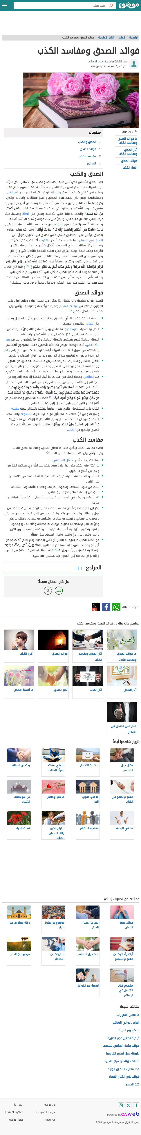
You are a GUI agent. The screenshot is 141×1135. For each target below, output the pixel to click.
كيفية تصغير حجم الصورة (123, 1038)
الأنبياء (59, 224)
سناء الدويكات (96, 61)
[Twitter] (128, 1105)
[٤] (11, 282)
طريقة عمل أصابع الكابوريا (122, 1053)
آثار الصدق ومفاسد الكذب (128, 152)
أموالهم (12, 192)
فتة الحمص (132, 1084)
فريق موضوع (16, 1119)
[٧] (52, 424)
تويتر (96, 607)
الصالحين (88, 377)
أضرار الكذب (130, 168)
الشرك (90, 324)
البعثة (26, 214)
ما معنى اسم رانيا (127, 1015)
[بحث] (111, 5)
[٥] (71, 310)
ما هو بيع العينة (129, 1030)
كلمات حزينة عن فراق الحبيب (121, 1061)
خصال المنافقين (63, 460)
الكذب (71, 430)
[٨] (47, 452)
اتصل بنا (18, 1104)
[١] (85, 213)
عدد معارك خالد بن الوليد (123, 1069)
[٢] (36, 229)
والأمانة (56, 192)
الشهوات (26, 414)
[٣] (27, 266)
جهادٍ (7, 350)
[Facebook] (136, 1105)
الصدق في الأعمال (91, 240)
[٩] (55, 550)
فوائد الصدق (129, 161)
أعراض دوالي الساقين (125, 1022)
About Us (50, 1119)
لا (48, 590)
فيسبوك (106, 607)
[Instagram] (121, 1105)
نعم (58, 590)
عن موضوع (49, 1104)
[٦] (50, 397)
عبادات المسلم (68, 306)
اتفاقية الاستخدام (13, 1112)
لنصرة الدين (72, 329)
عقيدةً (15, 408)
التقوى (44, 240)
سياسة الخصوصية (45, 1112)
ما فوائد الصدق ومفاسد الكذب (127, 141)
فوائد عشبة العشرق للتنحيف (121, 1046)
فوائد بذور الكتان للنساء (124, 1077)
